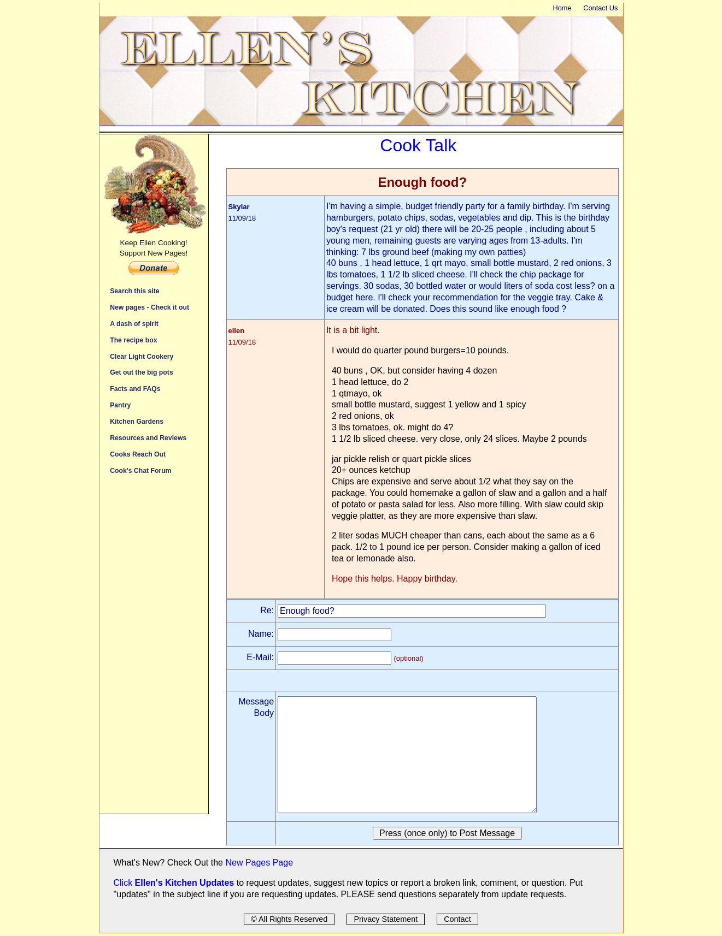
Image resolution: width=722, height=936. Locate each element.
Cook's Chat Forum (140, 470)
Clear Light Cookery (141, 356)
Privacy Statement (386, 919)
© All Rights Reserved (289, 919)
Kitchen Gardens (136, 421)
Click (124, 882)
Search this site (134, 290)
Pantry (120, 404)
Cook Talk (418, 145)
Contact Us (600, 8)
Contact (457, 919)
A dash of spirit (134, 323)
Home (562, 8)
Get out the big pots (141, 372)
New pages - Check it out (149, 307)
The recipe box (133, 339)
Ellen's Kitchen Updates (184, 882)
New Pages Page (259, 862)
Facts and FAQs (135, 388)
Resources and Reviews (148, 437)
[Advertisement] (154, 650)
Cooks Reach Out (138, 454)
